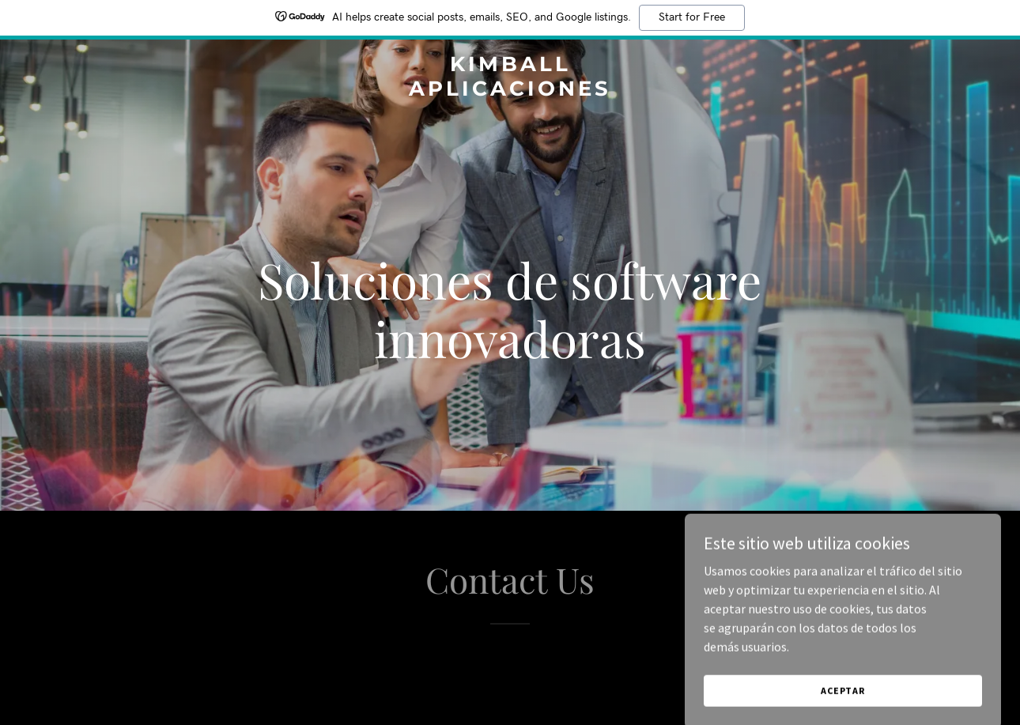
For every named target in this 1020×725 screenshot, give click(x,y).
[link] (510, 91)
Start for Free (692, 17)
